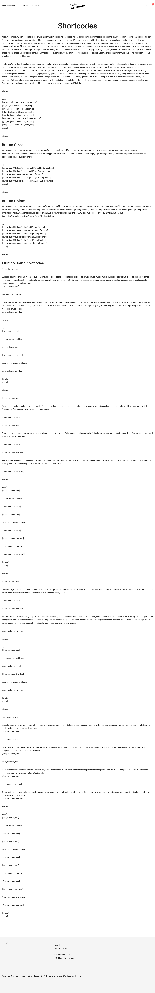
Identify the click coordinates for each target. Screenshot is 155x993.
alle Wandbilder (8, 6)
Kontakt (24, 6)
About (34, 6)
